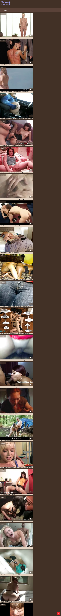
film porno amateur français (30, 581)
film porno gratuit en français (18, 586)
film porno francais (37, 583)
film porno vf (17, 587)
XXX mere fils (15, 599)
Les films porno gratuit (7, 593)
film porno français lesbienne (24, 585)
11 (32, 503)
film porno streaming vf (7, 587)
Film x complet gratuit (12, 610)
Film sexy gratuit (9, 611)
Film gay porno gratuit (17, 603)
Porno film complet (17, 602)
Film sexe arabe (53, 593)
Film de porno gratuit (32, 605)
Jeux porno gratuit (13, 601)
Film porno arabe (53, 596)
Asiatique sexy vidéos (52, 545)
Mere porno (27, 598)
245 (40, 503)
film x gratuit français (31, 588)
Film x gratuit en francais (39, 606)
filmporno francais (11, 589)
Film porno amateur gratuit (24, 608)
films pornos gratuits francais (40, 589)
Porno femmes (33, 612)
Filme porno (21, 601)
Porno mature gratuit (47, 594)
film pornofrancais (41, 587)
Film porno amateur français (9, 608)
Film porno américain (7, 597)
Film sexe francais (34, 593)
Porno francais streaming (51, 607)
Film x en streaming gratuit (19, 607)
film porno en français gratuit (13, 583)
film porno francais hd (10, 585)
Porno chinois (40, 601)
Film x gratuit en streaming (31, 603)
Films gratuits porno (43, 597)
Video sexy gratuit (10, 596)
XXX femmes (5, 594)
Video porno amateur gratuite (24, 596)
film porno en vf (27, 583)
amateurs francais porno (7, 580)
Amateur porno (25, 531)
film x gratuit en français (18, 588)
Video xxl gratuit (32, 597)
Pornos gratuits (35, 610)
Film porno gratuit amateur (45, 612)
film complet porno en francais (33, 580)
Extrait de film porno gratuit (35, 607)
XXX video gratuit (48, 599)
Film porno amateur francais (16, 598)
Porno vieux (38, 599)
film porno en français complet (39, 582)
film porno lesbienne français (50, 586)
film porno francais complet (8, 584)
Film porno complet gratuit (18, 605)
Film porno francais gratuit (27, 599)
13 (35, 503)
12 (33, 503)
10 (30, 503)
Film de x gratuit (51, 606)
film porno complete (12, 582)
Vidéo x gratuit (44, 593)
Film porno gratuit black (50, 611)
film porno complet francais (45, 581)
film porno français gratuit (41, 584)
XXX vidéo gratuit (6, 599)
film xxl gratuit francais (44, 588)
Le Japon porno (28, 555)
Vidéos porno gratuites (34, 594)
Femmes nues (19, 611)
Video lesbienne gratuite (51, 601)
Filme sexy (53, 597)
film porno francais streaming (40, 585)
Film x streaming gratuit (13, 613)
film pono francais (5, 581)
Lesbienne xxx (13, 594)
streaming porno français (21, 593)
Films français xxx (38, 611)
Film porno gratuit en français (47, 605)
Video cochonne (30, 601)
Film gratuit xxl (44, 603)
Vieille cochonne (22, 594)
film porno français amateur (50, 583)
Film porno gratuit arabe (21, 612)
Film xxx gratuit (54, 598)
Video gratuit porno (50, 608)
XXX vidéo (45, 596)
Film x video (52, 603)
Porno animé (35, 598)
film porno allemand (16, 581)
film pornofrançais (52, 587)
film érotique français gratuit (49, 580)
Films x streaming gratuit (20, 597)
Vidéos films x (37, 596)
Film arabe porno (44, 598)
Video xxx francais (28, 602)
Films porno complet (40, 602)
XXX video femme (6, 602)
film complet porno (19, 580)
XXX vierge (44, 610)
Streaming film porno (39, 608)
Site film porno (27, 611)
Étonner (23, 518)
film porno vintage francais (29, 587)
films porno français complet (24, 589)
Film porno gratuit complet (23, 606)
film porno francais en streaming (24, 584)
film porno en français (24, 582)
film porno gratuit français (34, 586)
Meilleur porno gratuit (25, 610)
